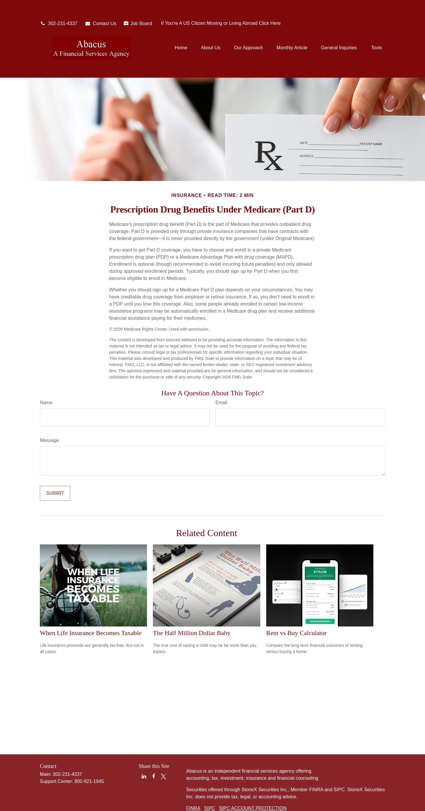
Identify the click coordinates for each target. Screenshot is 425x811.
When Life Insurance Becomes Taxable (91, 606)
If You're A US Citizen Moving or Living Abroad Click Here (221, 5)
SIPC (209, 781)
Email (221, 375)
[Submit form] (55, 466)
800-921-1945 (89, 754)
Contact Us (100, 5)
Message (49, 413)
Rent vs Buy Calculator (296, 606)
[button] (181, 30)
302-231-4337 (58, 5)
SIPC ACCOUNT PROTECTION (253, 781)
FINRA (193, 781)
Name (46, 375)
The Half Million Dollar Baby (192, 606)
